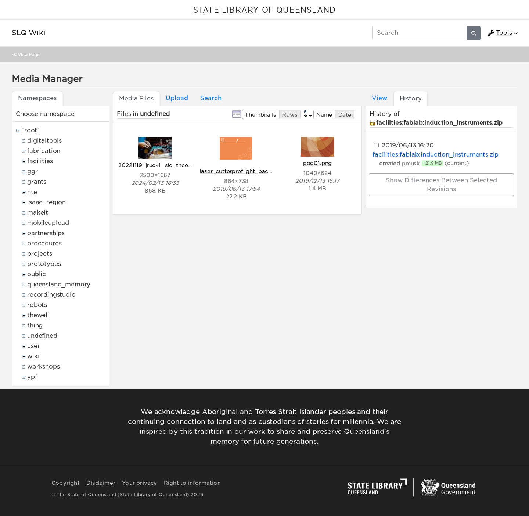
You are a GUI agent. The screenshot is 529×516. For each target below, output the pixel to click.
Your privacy (139, 483)
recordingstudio (51, 294)
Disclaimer (100, 483)
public (36, 274)
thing (35, 325)
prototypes (44, 263)
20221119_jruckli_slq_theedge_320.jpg (170, 165)
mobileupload (48, 222)
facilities (40, 161)
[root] (30, 130)
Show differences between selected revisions (441, 185)
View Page (28, 54)
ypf (32, 376)
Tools (499, 33)
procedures (44, 243)
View (379, 98)
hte (32, 192)
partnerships (46, 233)
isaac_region (46, 202)
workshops (43, 366)
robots (37, 304)
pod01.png (317, 163)
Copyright (65, 483)
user (33, 346)
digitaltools (44, 140)
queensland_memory (58, 284)
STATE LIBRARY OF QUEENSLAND (264, 10)
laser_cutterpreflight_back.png (241, 171)
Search (210, 98)
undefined (42, 335)
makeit (37, 212)
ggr (32, 171)
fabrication (43, 150)
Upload (177, 98)
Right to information (192, 483)
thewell (38, 315)
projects (39, 253)
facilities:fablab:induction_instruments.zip (439, 122)
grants (36, 181)
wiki (33, 356)
